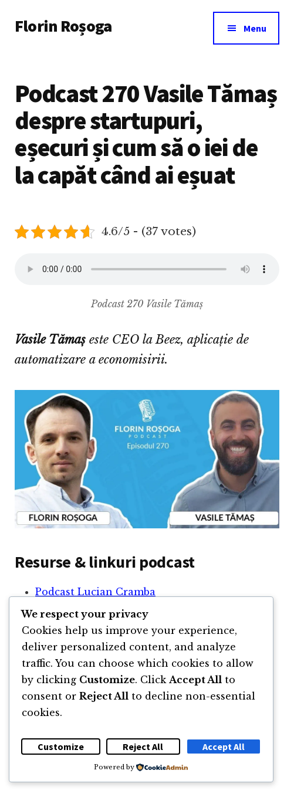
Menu (255, 28)
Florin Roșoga (63, 25)
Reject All (143, 746)
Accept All (223, 746)
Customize (61, 746)
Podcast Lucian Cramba (95, 592)
